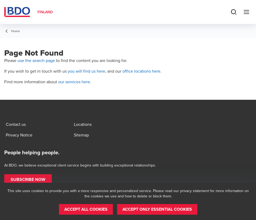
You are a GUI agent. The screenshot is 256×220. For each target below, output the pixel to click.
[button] (28, 179)
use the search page (36, 60)
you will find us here (86, 71)
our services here (74, 82)
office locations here (141, 71)
